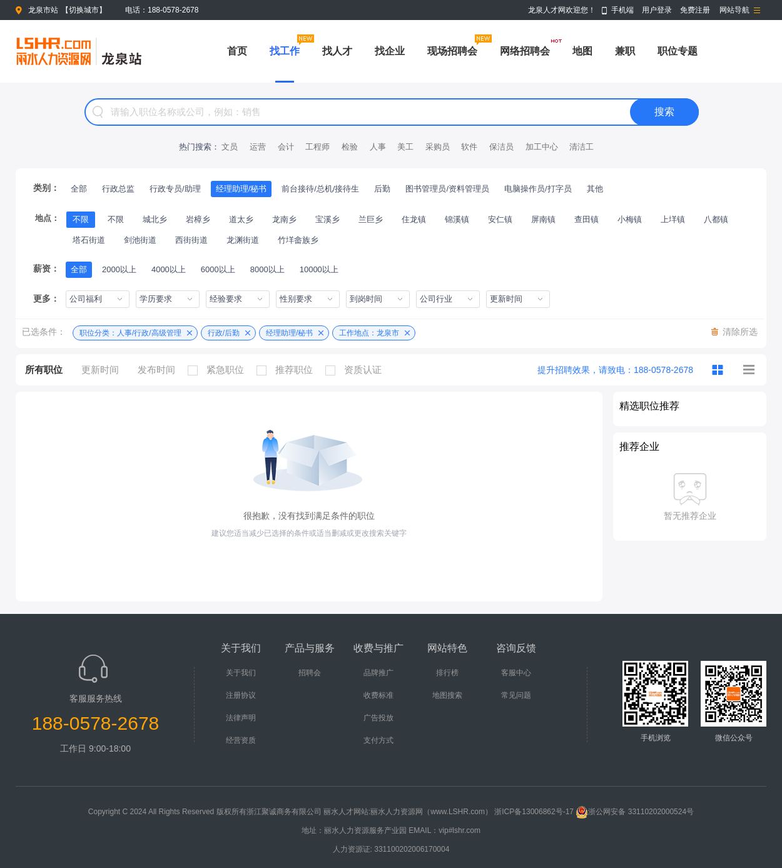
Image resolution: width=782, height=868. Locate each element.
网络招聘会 (525, 51)
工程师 (317, 146)
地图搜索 (447, 695)
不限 (81, 219)
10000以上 (319, 269)
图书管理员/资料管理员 (447, 188)
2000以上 (119, 269)
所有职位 (44, 369)
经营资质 (241, 740)
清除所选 (740, 332)
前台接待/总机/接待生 (320, 188)
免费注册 (695, 10)
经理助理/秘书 (241, 188)
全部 (79, 188)
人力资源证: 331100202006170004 (391, 849)
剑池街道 (140, 240)
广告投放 (378, 717)
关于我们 (241, 672)
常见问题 (516, 695)
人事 (378, 146)
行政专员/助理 (175, 188)
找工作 (285, 51)
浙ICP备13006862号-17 (534, 811)
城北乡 (155, 219)
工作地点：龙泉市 (369, 333)
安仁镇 (500, 219)
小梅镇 (629, 219)
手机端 (622, 10)
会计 (286, 146)
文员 (229, 146)
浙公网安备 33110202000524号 (635, 811)
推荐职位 (288, 369)
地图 (582, 51)
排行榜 (447, 672)
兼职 (625, 51)
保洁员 (501, 146)
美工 (405, 146)
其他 (595, 188)
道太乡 (241, 219)
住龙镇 (414, 219)
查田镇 (586, 219)
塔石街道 (89, 240)
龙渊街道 (242, 240)
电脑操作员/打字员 (538, 188)
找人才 (337, 51)
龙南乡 (284, 219)
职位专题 (678, 51)
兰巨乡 (370, 219)
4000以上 (168, 269)
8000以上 (267, 269)
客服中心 (516, 672)
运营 (258, 146)
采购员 (437, 146)
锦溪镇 (457, 219)
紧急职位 (219, 369)
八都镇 (716, 219)
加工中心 (542, 146)
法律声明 (241, 717)
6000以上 (218, 269)
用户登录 (657, 10)
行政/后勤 (224, 333)
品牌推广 (378, 672)
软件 (469, 146)
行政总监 (118, 188)
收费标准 (378, 695)
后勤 (382, 188)
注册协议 (241, 695)
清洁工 (581, 146)
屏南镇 (543, 219)
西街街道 (191, 240)
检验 (350, 146)
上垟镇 (673, 219)
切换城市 (84, 10)
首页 (237, 51)
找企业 (390, 51)
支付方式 (378, 740)
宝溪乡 (327, 219)
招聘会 (309, 672)
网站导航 (734, 10)
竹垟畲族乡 (298, 240)
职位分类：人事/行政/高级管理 (130, 333)
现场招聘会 (452, 51)
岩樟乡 (198, 219)
